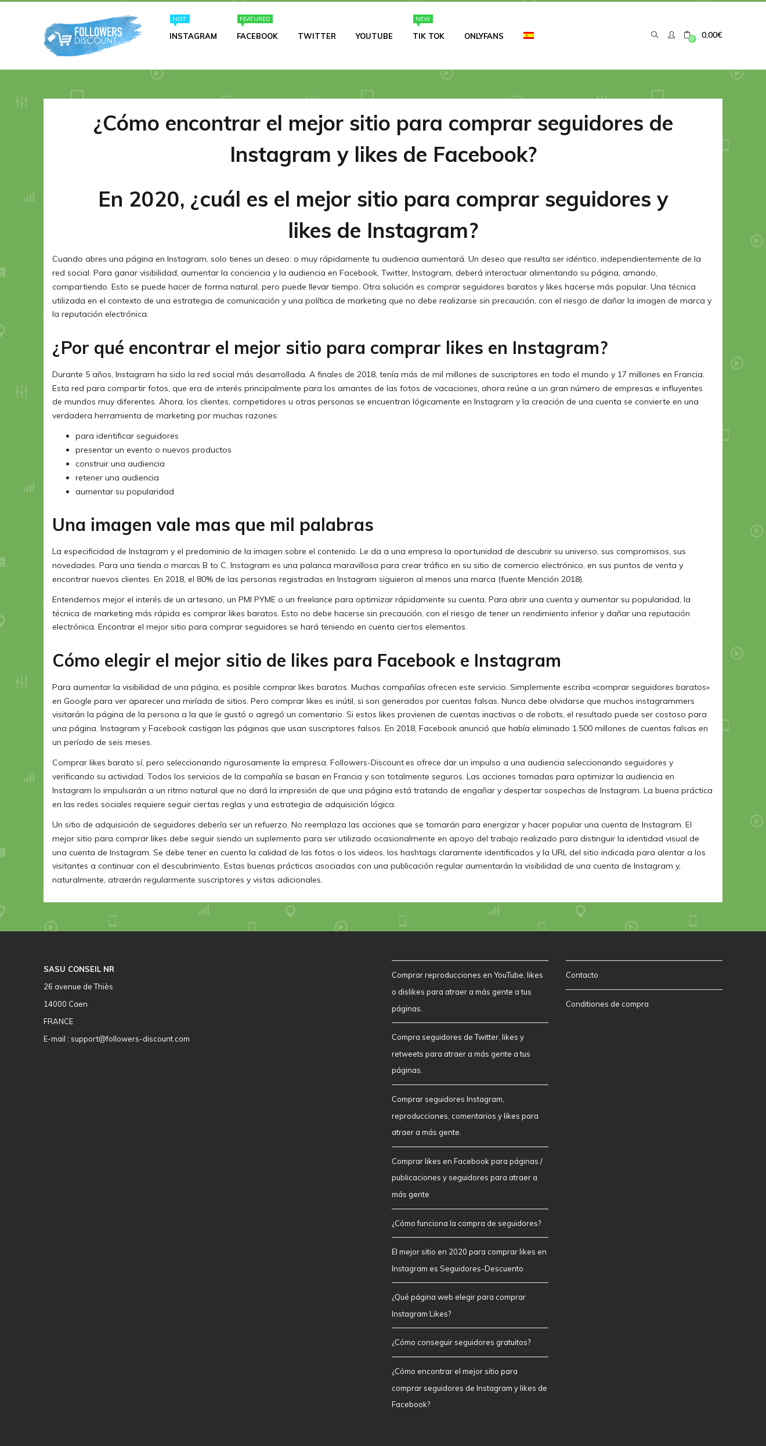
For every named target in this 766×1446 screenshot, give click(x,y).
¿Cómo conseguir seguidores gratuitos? (461, 1341)
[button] (703, 33)
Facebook (257, 26)
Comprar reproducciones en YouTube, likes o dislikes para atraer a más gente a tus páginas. (467, 990)
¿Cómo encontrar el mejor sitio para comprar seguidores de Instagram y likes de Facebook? (469, 1386)
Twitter (317, 34)
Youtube (374, 34)
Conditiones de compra (607, 1002)
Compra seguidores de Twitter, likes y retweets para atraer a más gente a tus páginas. (461, 1052)
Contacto (582, 973)
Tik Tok (429, 26)
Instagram (193, 26)
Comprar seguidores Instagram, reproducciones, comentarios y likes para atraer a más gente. (465, 1114)
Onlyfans (484, 34)
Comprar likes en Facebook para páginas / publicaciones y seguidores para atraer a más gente (467, 1176)
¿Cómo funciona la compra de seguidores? (466, 1221)
